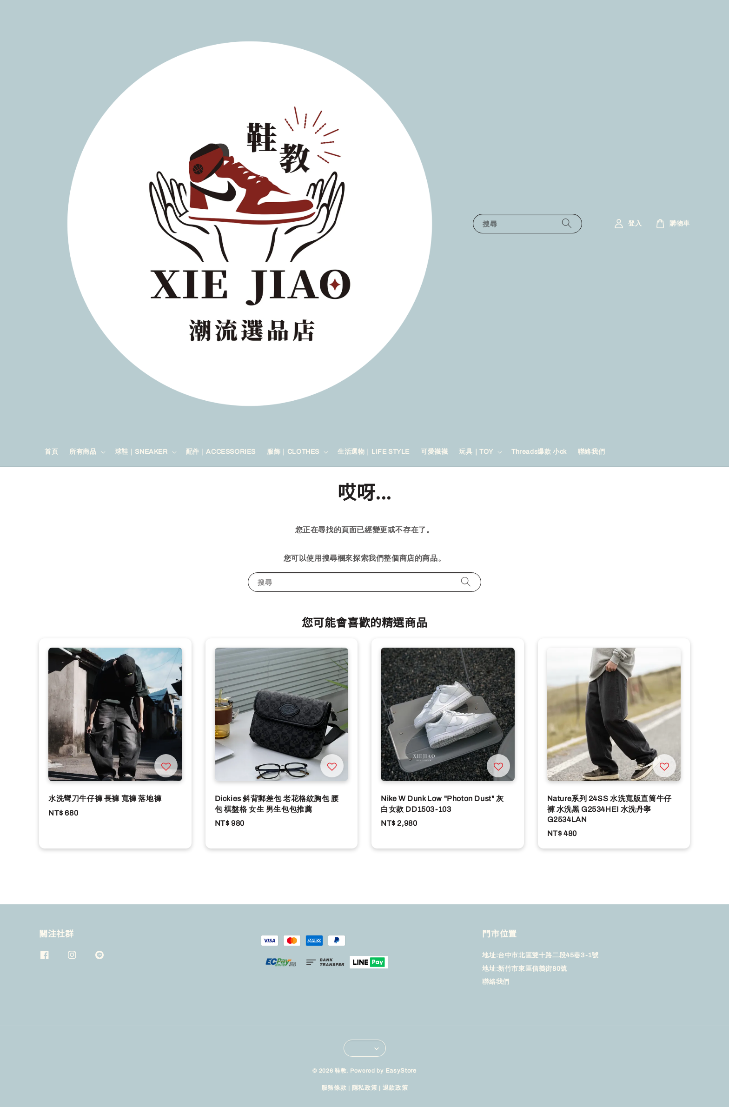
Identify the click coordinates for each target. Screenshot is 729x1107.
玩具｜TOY (476, 451)
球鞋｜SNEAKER (141, 451)
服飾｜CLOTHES (293, 451)
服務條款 (334, 1088)
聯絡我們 (591, 451)
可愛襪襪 (434, 451)
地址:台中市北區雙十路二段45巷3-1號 (540, 955)
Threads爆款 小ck (539, 451)
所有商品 (82, 451)
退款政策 (395, 1088)
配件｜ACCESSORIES (221, 451)
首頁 (51, 451)
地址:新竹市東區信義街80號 (524, 968)
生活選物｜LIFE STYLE (374, 451)
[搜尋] (567, 223)
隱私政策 (365, 1088)
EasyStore (401, 1070)
